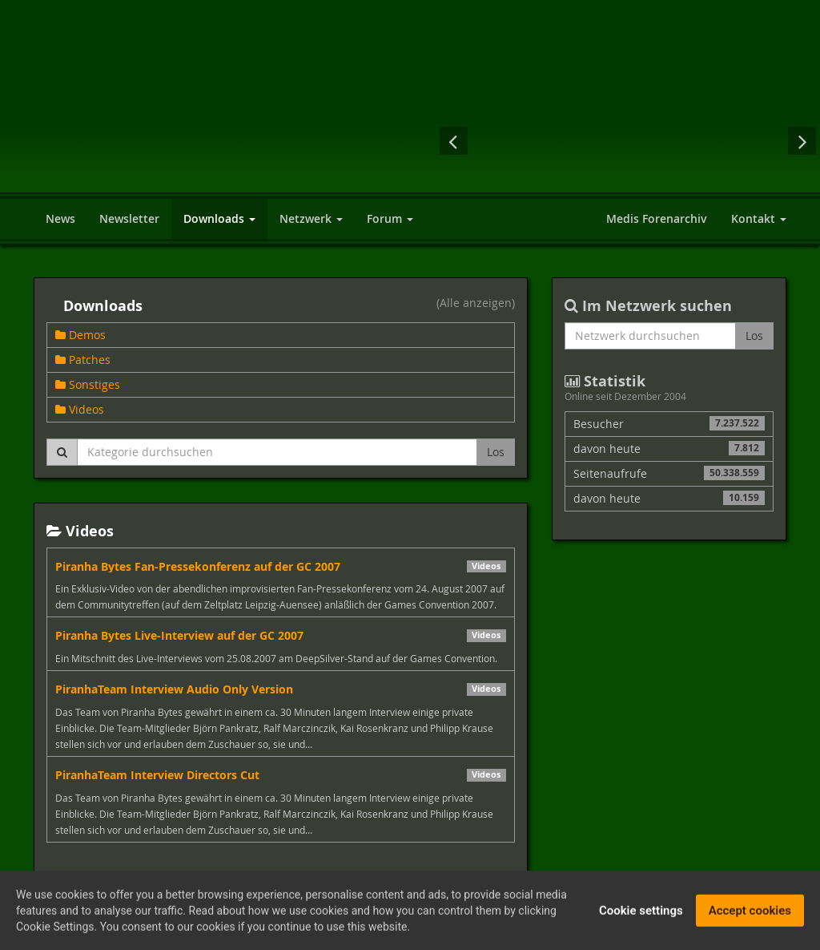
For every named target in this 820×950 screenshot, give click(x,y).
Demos (80, 334)
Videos (79, 409)
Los (495, 451)
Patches (83, 359)
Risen (692, 140)
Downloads (219, 218)
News (60, 218)
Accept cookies (750, 913)
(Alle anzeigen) (475, 303)
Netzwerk (311, 218)
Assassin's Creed (627, 140)
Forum (390, 218)
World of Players (202, 114)
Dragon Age (565, 140)
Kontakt (758, 218)
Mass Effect (756, 140)
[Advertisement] (594, 56)
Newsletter (129, 218)
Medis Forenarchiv (656, 218)
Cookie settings (641, 913)
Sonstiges (87, 384)
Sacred (499, 140)
